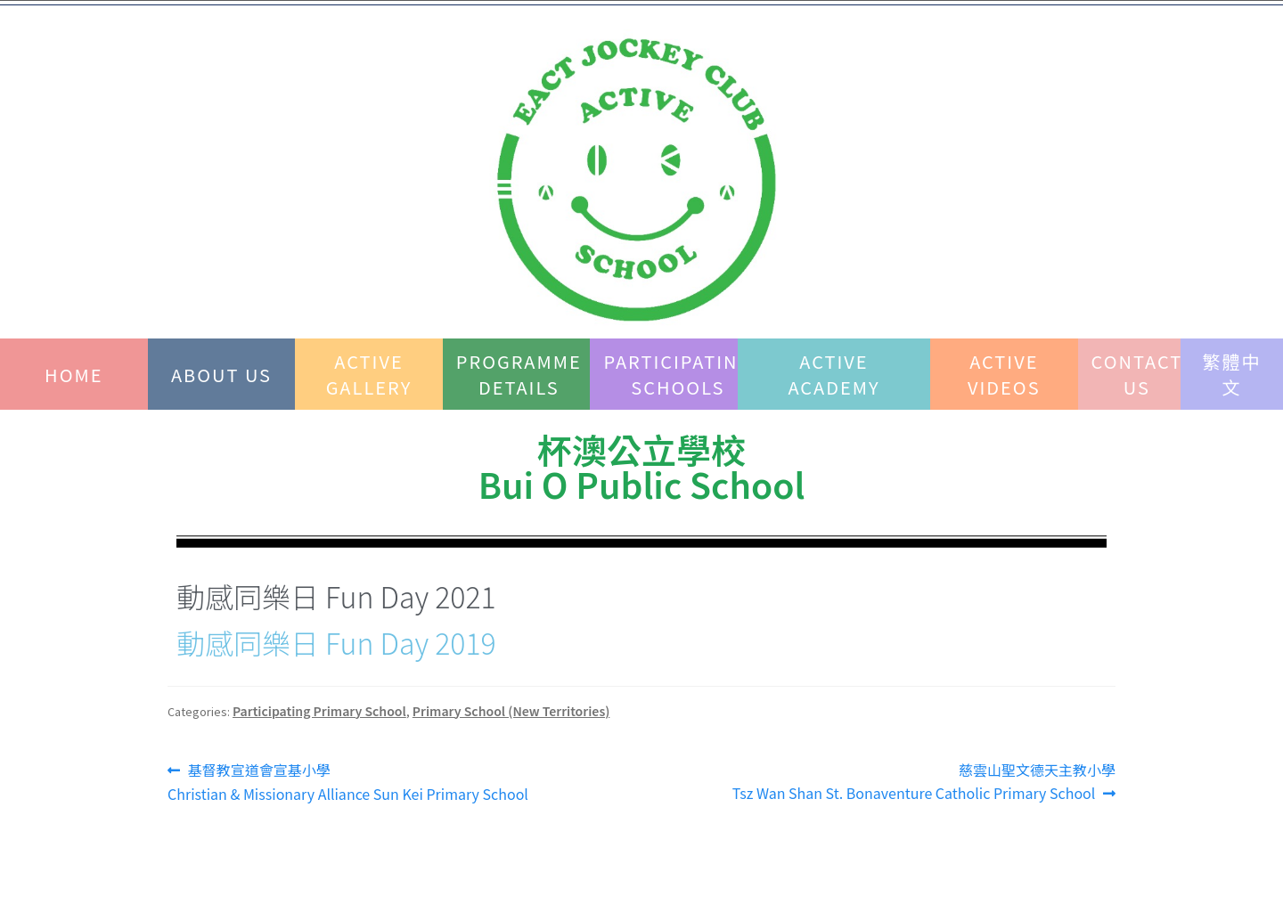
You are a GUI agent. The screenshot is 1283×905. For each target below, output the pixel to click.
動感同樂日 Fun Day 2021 (336, 595)
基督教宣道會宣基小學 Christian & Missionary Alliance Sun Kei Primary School (348, 781)
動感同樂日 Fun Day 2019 (336, 642)
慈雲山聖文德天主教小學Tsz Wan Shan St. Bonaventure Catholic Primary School (923, 781)
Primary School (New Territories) (511, 711)
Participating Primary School (319, 711)
